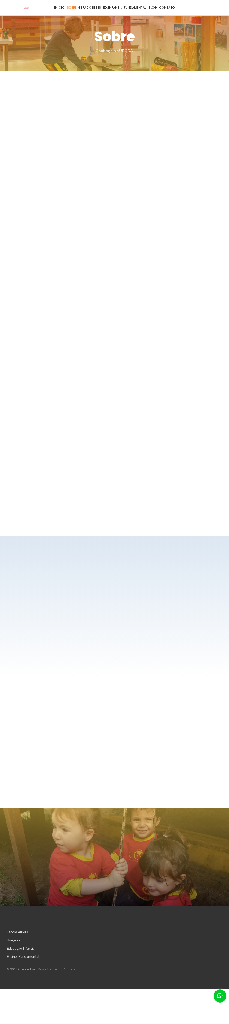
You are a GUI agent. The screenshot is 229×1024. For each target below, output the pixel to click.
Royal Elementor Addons (56, 969)
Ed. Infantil (112, 7)
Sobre (72, 7)
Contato (167, 7)
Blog (152, 7)
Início (59, 7)
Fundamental (135, 7)
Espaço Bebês (90, 7)
